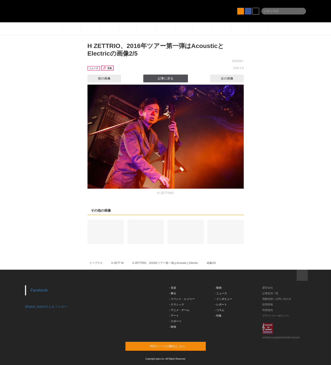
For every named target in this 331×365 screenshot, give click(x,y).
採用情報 (267, 304)
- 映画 (172, 326)
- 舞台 (172, 293)
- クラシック (176, 304)
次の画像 (231, 78)
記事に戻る (165, 78)
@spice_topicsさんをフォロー (46, 306)
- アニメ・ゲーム (179, 310)
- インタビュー (223, 298)
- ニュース (221, 293)
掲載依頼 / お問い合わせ (276, 298)
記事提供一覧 (270, 293)
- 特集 (218, 315)
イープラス (96, 263)
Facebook (39, 290)
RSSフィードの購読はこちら (174, 346)
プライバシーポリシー (275, 315)
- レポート (221, 304)
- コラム (219, 310)
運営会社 (267, 287)
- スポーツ (175, 321)
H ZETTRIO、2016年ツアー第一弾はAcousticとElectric (165, 263)
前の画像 (100, 78)
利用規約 (267, 310)
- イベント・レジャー (182, 298)
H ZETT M (117, 263)
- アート (174, 315)
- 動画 (218, 287)
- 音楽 (172, 287)
